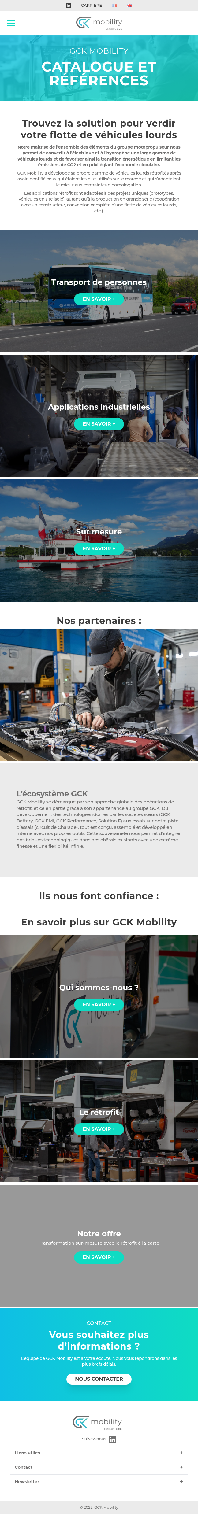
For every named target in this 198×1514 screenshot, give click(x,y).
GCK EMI (44, 821)
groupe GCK (145, 808)
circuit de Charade (56, 827)
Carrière (91, 5)
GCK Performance (76, 821)
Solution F (109, 821)
